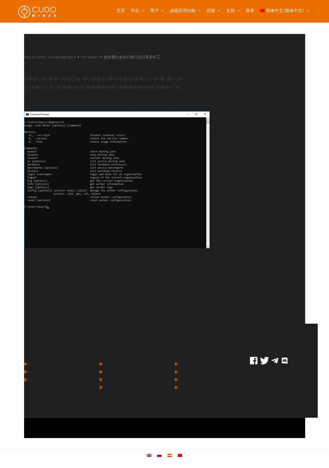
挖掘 (211, 10)
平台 (135, 10)
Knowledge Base (62, 57)
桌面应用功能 (182, 10)
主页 (120, 10)
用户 (154, 10)
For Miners (90, 57)
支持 (230, 10)
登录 (250, 10)
